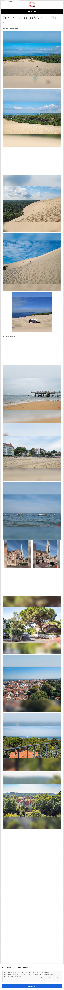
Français (9, 1)
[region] (32, 977)
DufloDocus (18, 22)
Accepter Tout (32, 986)
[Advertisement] (32, 161)
